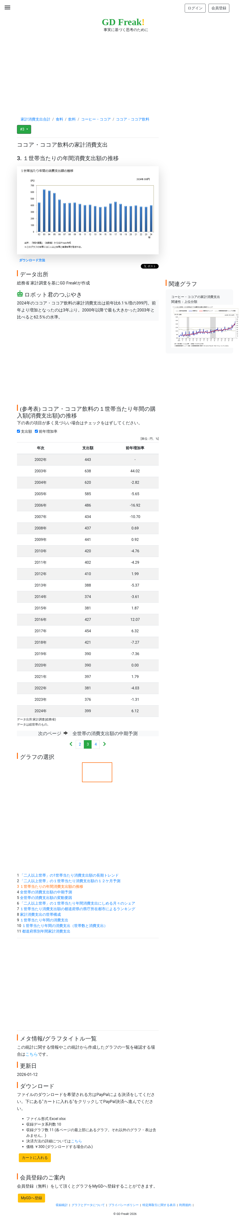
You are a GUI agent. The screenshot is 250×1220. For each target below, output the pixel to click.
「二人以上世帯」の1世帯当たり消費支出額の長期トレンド (69, 875)
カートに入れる (35, 1157)
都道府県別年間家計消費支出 (46, 931)
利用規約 (185, 1205)
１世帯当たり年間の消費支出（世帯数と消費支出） (65, 925)
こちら (31, 1054)
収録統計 (62, 1205)
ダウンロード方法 (32, 260)
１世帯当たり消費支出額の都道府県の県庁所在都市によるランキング (77, 909)
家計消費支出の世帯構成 (40, 914)
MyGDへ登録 (31, 1198)
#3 (22, 129)
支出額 (25, 431)
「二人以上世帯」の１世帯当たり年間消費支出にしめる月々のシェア (77, 903)
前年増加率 (47, 431)
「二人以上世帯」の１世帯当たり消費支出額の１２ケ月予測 (70, 881)
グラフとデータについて (88, 1205)
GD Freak (123, 22)
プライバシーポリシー (124, 1205)
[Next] (104, 744)
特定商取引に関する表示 (159, 1205)
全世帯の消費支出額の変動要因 (46, 897)
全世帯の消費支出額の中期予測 (46, 892)
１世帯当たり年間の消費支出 (44, 920)
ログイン (195, 8)
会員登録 (218, 8)
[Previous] (71, 744)
